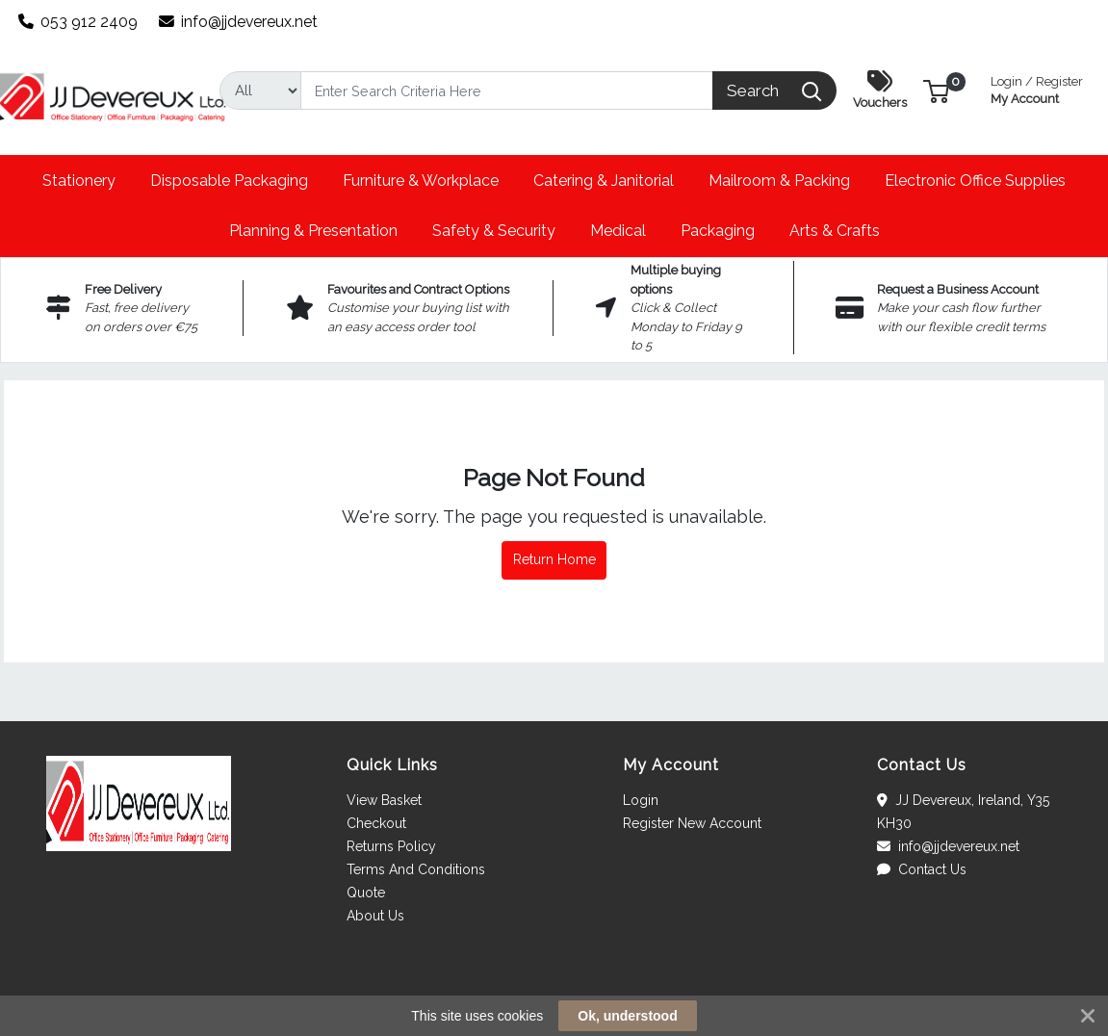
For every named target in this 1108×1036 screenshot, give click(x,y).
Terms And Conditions (416, 869)
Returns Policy (391, 846)
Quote (366, 892)
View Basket (384, 800)
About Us (375, 915)
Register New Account (692, 823)
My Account (1037, 88)
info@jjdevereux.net (239, 22)
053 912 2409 (78, 22)
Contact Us (921, 869)
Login (640, 800)
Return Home (554, 559)
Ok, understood (627, 1015)
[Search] (507, 90)
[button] (936, 90)
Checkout (376, 823)
